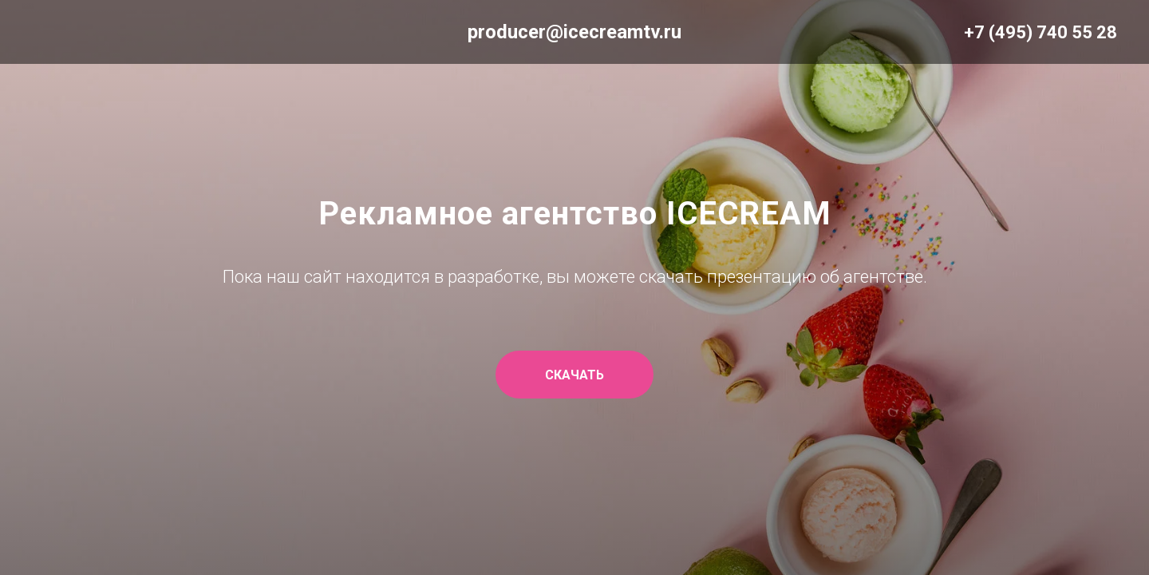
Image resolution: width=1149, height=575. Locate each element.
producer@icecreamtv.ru (574, 32)
